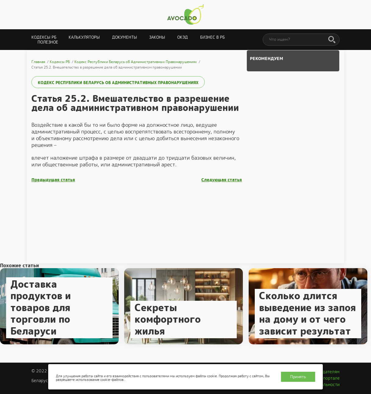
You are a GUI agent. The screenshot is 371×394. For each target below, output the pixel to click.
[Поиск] (332, 40)
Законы (157, 37)
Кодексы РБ (43, 37)
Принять (298, 377)
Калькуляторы (84, 37)
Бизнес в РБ (212, 37)
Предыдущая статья (53, 180)
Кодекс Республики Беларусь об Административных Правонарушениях (118, 83)
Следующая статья (221, 180)
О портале (329, 378)
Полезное (48, 42)
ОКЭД (182, 37)
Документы (124, 37)
